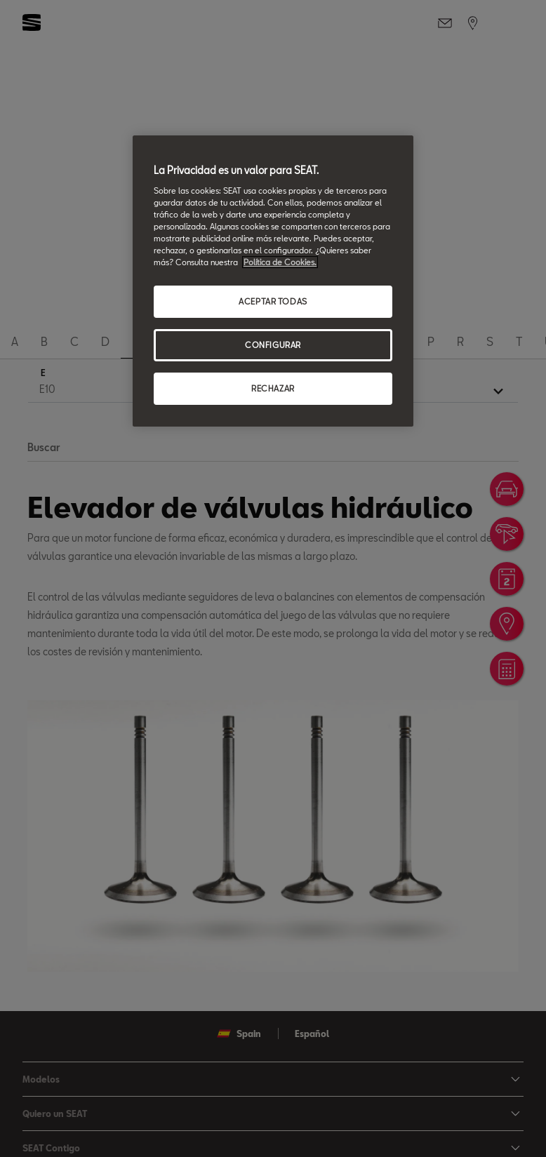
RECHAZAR (273, 388)
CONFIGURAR (273, 344)
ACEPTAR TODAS (273, 301)
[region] (273, 281)
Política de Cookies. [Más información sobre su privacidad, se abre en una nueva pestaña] (280, 262)
